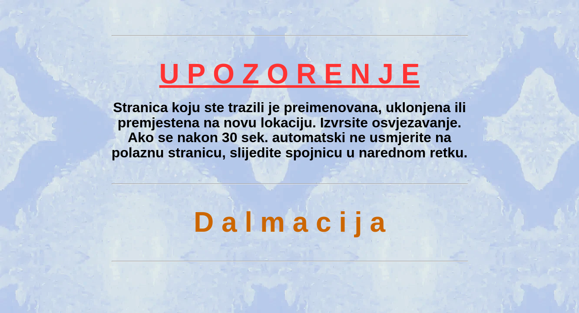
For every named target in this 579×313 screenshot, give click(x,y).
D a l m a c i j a (289, 222)
